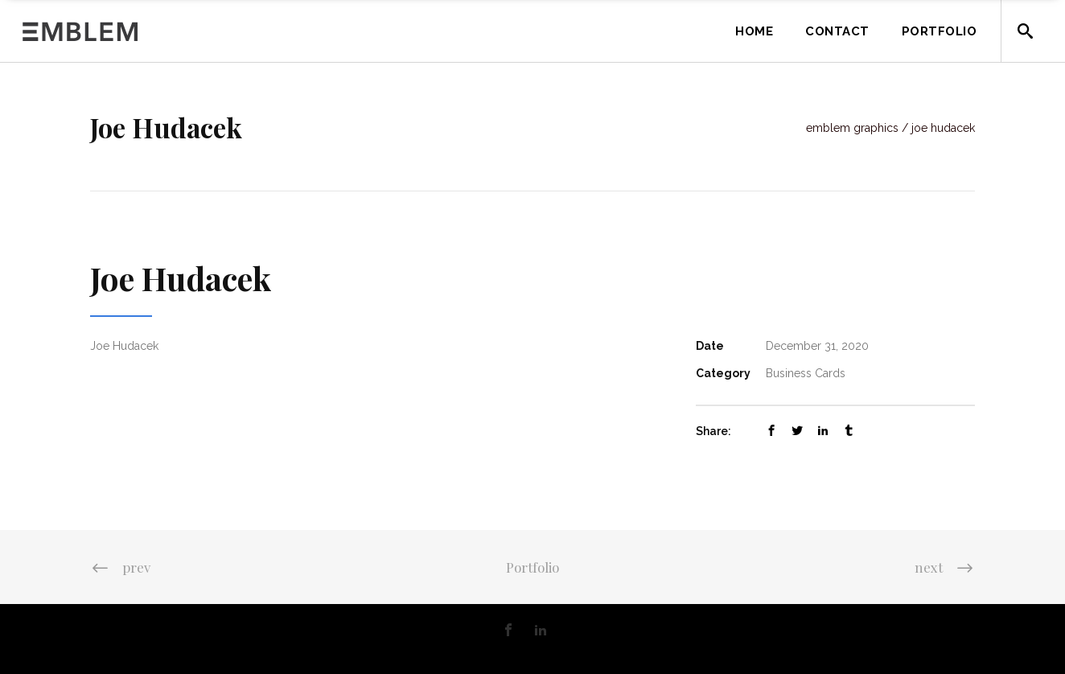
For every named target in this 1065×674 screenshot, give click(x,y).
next (945, 567)
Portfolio (532, 567)
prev (120, 567)
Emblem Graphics (852, 128)
